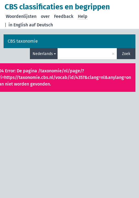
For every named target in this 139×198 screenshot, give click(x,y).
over (45, 16)
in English (18, 25)
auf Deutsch (41, 25)
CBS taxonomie (23, 41)
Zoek (126, 53)
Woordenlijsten (21, 16)
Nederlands (43, 53)
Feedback (63, 16)
